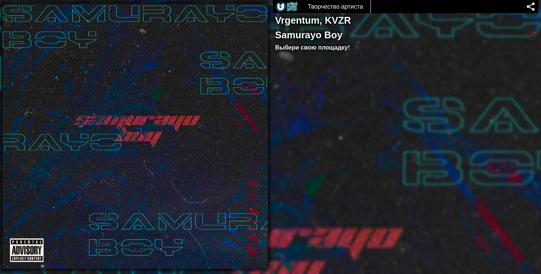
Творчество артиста (335, 6)
